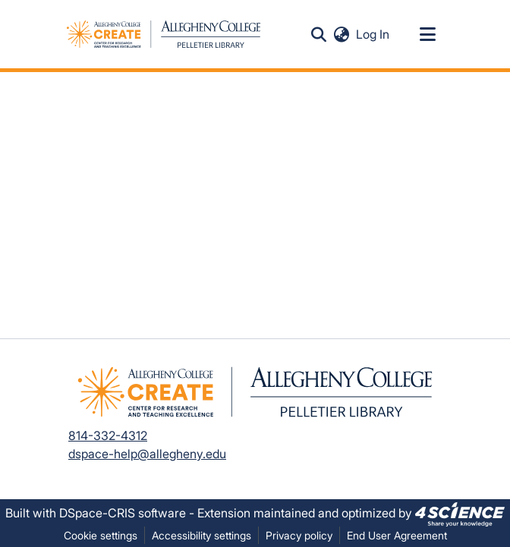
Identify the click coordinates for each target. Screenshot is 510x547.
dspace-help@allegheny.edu (147, 453)
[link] (460, 512)
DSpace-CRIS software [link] (122, 512)
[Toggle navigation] (427, 34)
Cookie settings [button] (100, 535)
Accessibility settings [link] (201, 535)
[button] (318, 34)
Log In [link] (373, 34)
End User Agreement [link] (397, 535)
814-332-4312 (107, 435)
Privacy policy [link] (299, 535)
